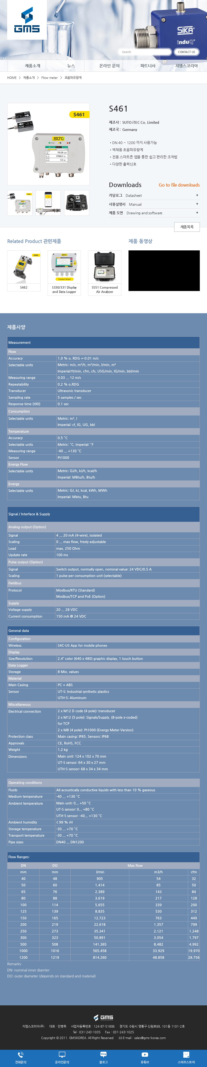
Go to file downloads (179, 184)
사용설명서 (154, 204)
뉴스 (65, 65)
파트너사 (142, 65)
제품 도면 (154, 213)
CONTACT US (187, 52)
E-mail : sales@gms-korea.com (142, 1038)
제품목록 (187, 227)
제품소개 (26, 65)
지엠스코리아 (180, 65)
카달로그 (154, 195)
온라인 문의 (103, 65)
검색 (166, 52)
